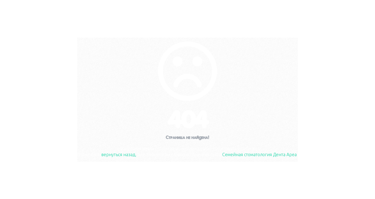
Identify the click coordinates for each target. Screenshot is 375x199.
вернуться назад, (118, 154)
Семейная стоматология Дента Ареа (259, 154)
